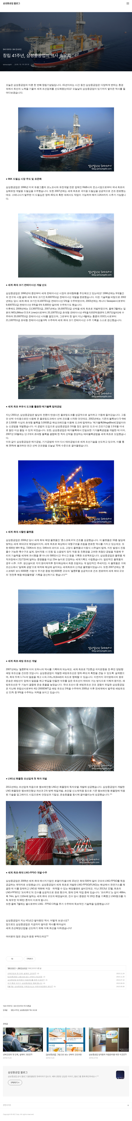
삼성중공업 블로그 (11, 3)
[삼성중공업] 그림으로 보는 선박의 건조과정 (25, 977)
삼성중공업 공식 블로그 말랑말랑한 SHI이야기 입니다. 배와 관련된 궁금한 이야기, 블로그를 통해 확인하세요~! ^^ (53, 1076)
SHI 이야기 (11, 968)
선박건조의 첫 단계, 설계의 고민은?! (22, 973)
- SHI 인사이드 (22, 968)
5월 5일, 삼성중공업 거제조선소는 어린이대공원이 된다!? (30, 986)
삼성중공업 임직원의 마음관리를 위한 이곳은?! (26, 980)
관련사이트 (7, 1105)
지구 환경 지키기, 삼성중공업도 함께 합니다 (25, 983)
